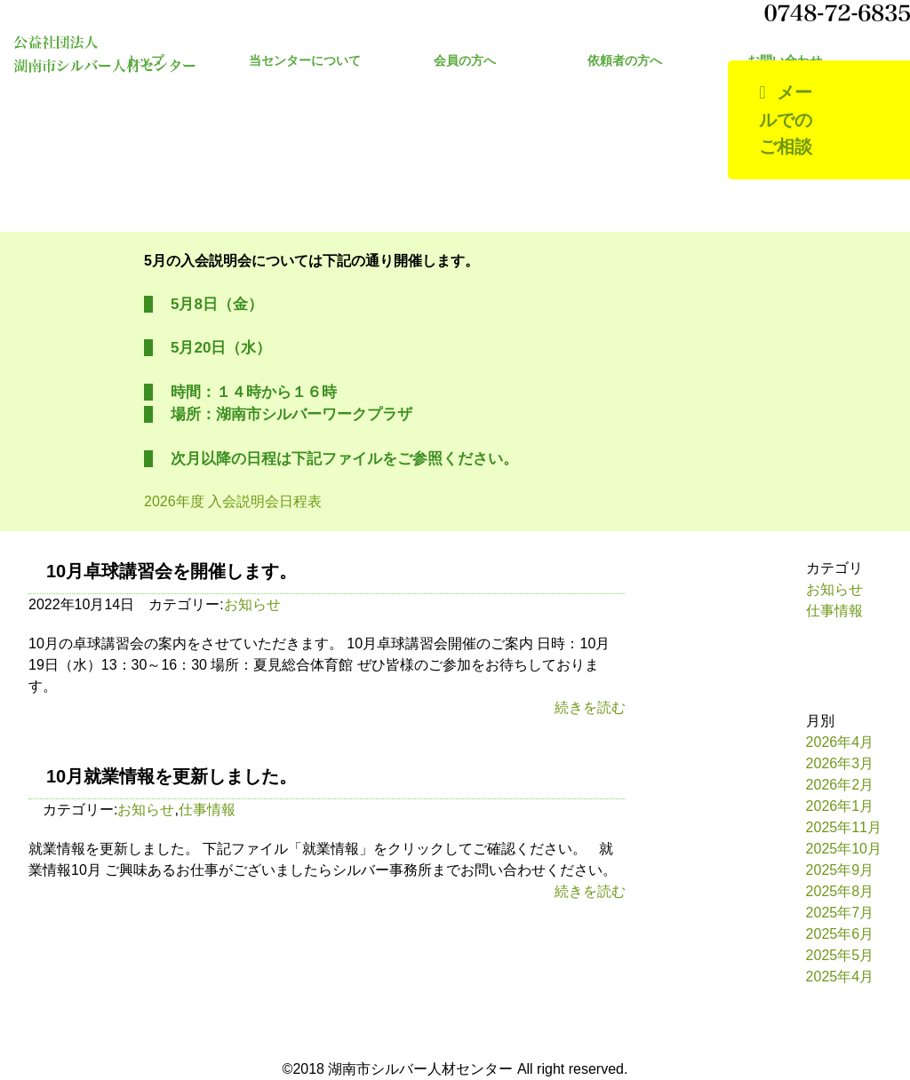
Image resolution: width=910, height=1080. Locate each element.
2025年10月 (844, 848)
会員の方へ (465, 61)
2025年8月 (840, 891)
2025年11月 (844, 827)
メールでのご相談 (785, 119)
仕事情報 (207, 809)
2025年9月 (840, 870)
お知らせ (252, 604)
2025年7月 (840, 912)
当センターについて (305, 61)
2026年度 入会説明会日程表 (233, 501)
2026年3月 (840, 763)
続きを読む (590, 707)
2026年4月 (840, 742)
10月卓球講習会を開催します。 (171, 571)
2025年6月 (840, 933)
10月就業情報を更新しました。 (171, 776)
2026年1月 (840, 806)
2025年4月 (840, 976)
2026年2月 (840, 784)
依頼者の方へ (624, 61)
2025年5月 (840, 955)
